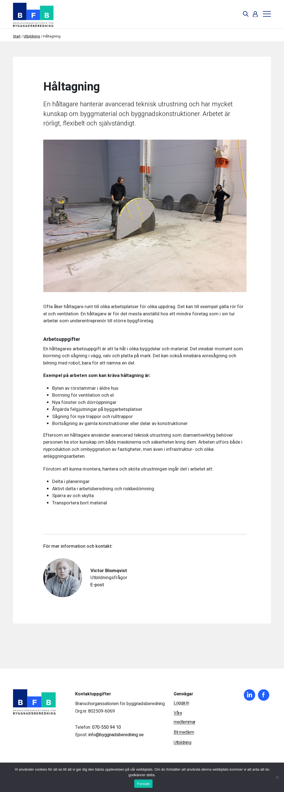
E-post (97, 584)
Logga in (181, 703)
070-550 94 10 (106, 727)
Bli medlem (184, 732)
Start (17, 36)
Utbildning (32, 36)
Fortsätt (143, 784)
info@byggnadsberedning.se (116, 734)
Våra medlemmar (185, 717)
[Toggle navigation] (265, 14)
